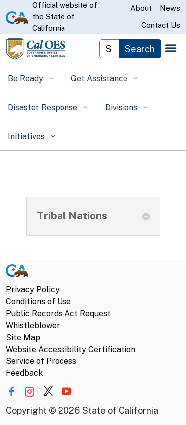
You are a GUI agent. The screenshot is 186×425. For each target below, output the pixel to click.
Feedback (24, 373)
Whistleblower (33, 325)
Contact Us (160, 25)
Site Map (23, 337)
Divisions (122, 107)
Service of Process (41, 361)
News (170, 8)
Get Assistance (100, 78)
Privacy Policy (33, 289)
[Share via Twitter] (48, 391)
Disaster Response (43, 107)
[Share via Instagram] (29, 391)
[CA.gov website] (17, 17)
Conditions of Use (38, 301)
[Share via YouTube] (66, 391)
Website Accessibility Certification (70, 349)
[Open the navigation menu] (170, 49)
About (141, 8)
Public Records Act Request (58, 313)
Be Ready (26, 78)
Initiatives (27, 136)
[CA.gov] (17, 272)
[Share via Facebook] (11, 391)
